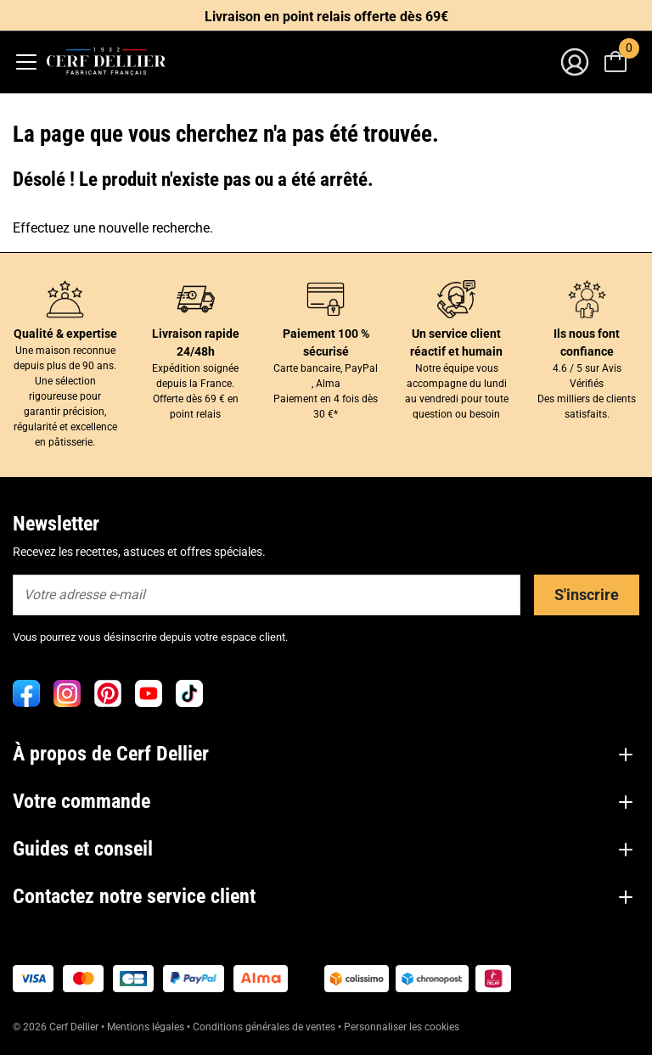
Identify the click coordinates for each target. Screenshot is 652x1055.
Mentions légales (145, 1027)
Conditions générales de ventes (264, 1027)
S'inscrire (586, 594)
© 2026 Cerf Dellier (57, 1027)
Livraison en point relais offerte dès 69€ (326, 16)
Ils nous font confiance (587, 342)
